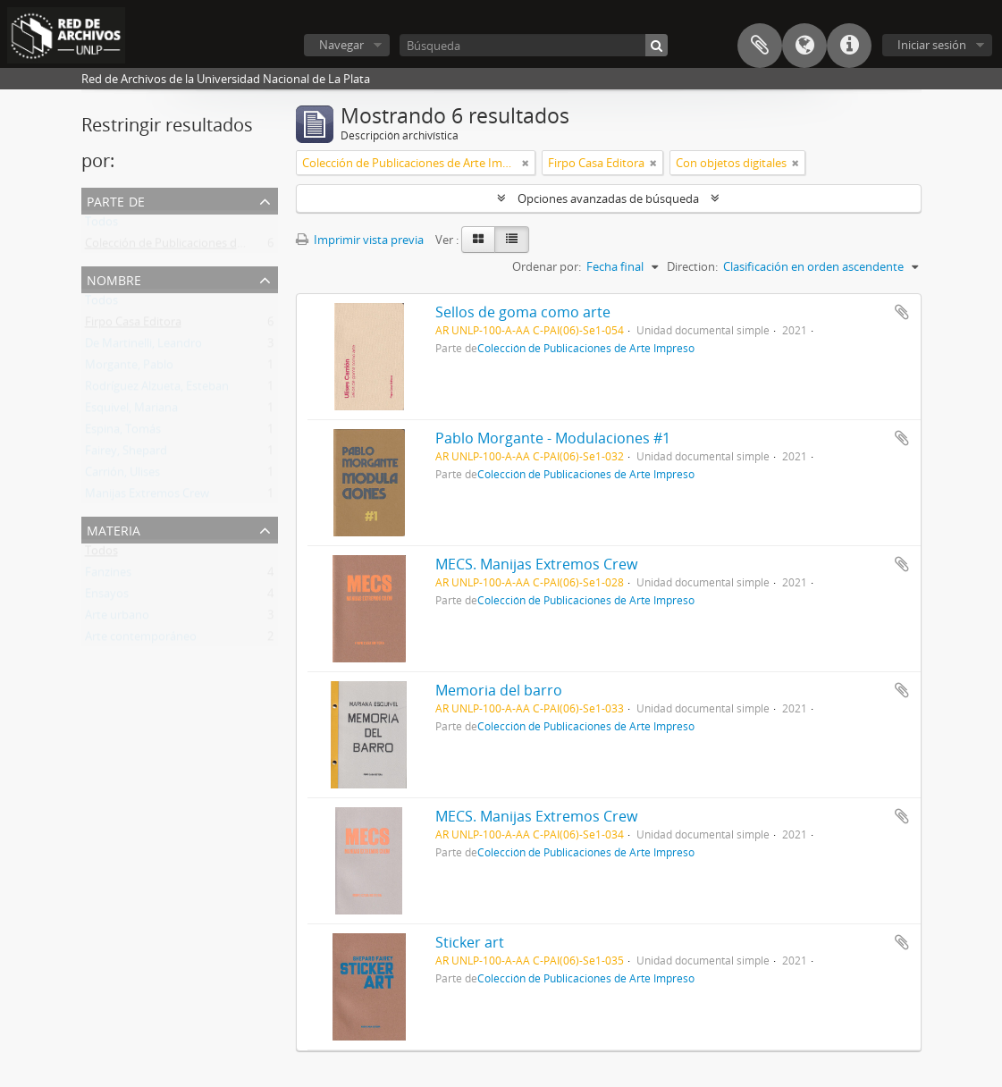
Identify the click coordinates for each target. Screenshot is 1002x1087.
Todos (101, 225)
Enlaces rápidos (849, 45)
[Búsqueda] (534, 45)
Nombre (114, 278)
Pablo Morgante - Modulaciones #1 (552, 438)
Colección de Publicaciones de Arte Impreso (200, 247)
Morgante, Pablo (129, 368)
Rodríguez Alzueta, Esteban (157, 390)
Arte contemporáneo (141, 640)
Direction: (692, 266)
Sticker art (469, 942)
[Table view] (511, 239)
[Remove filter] (525, 163)
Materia (113, 529)
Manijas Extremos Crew (147, 497)
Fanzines (108, 576)
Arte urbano (117, 619)
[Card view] (478, 239)
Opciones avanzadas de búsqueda (608, 198)
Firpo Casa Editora (133, 325)
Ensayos (107, 597)
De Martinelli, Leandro (143, 347)
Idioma (804, 45)
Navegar (341, 45)
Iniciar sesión (931, 45)
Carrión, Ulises (122, 476)
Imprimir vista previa (360, 240)
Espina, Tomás (123, 433)
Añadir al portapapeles (902, 312)
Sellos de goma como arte (522, 312)
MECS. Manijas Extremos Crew (536, 564)
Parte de (116, 200)
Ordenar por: (546, 266)
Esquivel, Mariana (131, 411)
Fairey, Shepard (126, 454)
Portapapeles (759, 45)
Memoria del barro (498, 690)
